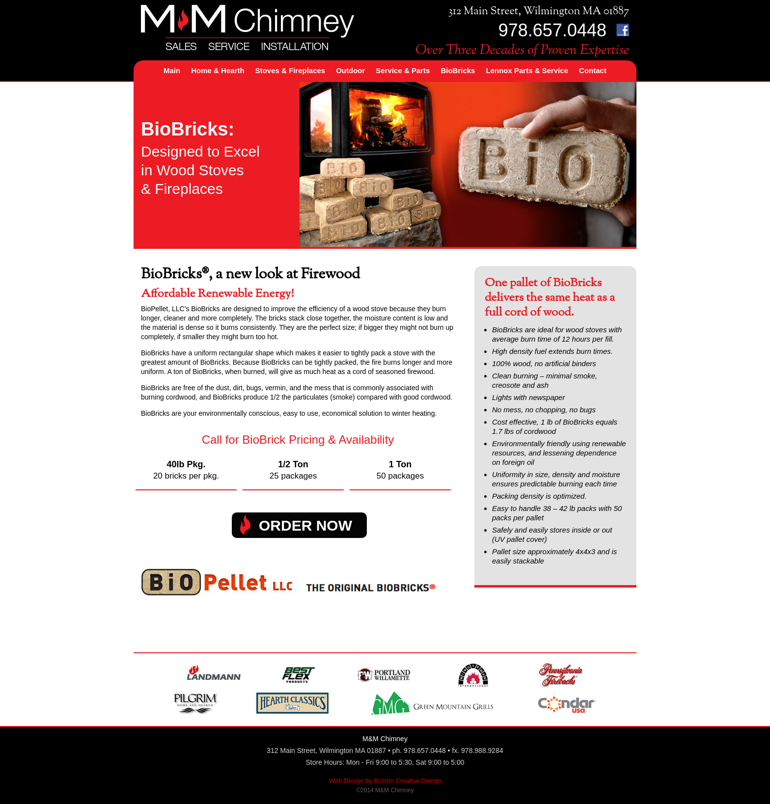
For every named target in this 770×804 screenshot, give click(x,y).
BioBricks (457, 70)
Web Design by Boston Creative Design (385, 780)
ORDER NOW (305, 525)
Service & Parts (403, 70)
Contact (592, 70)
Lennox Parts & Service (527, 70)
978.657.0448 (552, 30)
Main (172, 70)
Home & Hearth (217, 70)
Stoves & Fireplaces (290, 70)
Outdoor (350, 70)
